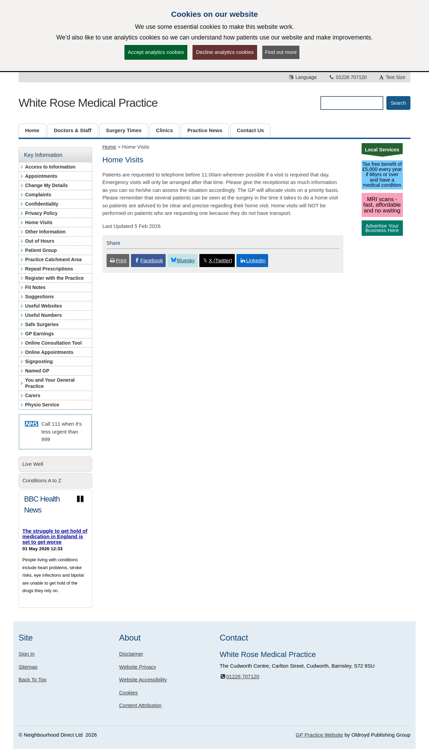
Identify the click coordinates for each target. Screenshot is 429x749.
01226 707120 (348, 77)
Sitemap (28, 667)
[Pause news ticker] (80, 499)
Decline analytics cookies (225, 52)
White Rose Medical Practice (88, 102)
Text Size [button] (391, 77)
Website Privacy (137, 667)
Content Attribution (140, 705)
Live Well (32, 464)
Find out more (281, 52)
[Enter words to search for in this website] (351, 103)
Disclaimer (131, 654)
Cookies (128, 692)
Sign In (27, 654)
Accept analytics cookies (156, 52)
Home (109, 147)
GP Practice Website (319, 735)
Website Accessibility (143, 679)
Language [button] (302, 77)
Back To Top (32, 679)
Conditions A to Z (41, 480)
